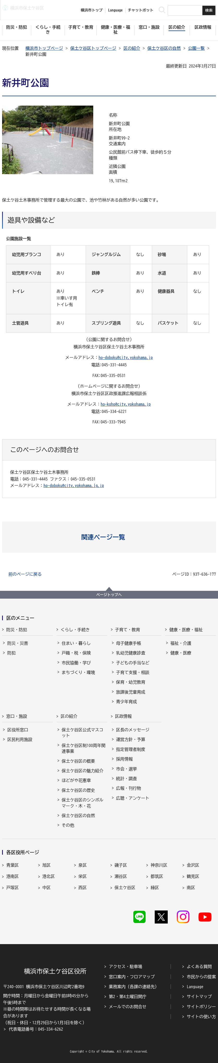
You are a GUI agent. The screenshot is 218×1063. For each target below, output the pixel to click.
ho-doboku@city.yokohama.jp (126, 357)
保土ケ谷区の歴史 (78, 790)
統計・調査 (126, 778)
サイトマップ (199, 996)
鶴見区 (193, 876)
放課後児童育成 (130, 692)
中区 (46, 887)
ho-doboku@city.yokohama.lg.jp (73, 485)
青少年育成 (126, 702)
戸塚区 (12, 887)
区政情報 (123, 716)
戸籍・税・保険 (76, 653)
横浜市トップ (92, 10)
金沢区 (193, 865)
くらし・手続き (75, 630)
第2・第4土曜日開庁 (127, 996)
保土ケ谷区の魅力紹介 (82, 771)
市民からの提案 (201, 977)
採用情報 (124, 759)
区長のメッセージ (133, 730)
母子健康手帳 (128, 643)
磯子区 (121, 865)
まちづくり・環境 (78, 672)
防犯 (11, 653)
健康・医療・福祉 (186, 630)
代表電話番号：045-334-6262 (36, 1029)
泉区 (82, 865)
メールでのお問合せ (127, 1007)
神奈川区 (159, 865)
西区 (82, 887)
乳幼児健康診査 (130, 653)
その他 (68, 825)
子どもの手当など (133, 663)
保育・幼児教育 (130, 682)
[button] (109, 537)
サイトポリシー (201, 1007)
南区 (191, 887)
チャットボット (140, 10)
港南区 (12, 876)
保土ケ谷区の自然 (164, 48)
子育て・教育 (127, 630)
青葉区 (12, 865)
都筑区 (157, 876)
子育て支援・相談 (133, 672)
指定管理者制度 (130, 749)
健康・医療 (180, 653)
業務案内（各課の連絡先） (134, 987)
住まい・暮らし (76, 643)
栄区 (82, 876)
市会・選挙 (126, 769)
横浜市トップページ (44, 48)
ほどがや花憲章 (76, 780)
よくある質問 (199, 966)
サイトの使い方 (201, 1017)
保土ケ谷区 (125, 887)
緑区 (155, 887)
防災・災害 (17, 643)
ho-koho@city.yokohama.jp (126, 404)
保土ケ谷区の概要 (78, 761)
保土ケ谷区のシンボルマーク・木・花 (82, 803)
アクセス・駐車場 (125, 966)
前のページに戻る (25, 574)
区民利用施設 (19, 739)
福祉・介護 (180, 643)
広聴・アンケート (133, 798)
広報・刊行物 (128, 788)
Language (195, 987)
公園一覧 (196, 48)
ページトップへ (109, 595)
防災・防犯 (16, 630)
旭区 (46, 865)
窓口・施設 (16, 716)
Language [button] (115, 10)
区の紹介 (131, 48)
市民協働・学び (76, 663)
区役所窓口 (17, 730)
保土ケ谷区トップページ (93, 48)
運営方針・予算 (130, 739)
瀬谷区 (121, 876)
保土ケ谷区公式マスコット (82, 733)
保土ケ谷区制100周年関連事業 (83, 748)
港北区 (48, 876)
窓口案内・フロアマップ (132, 977)
